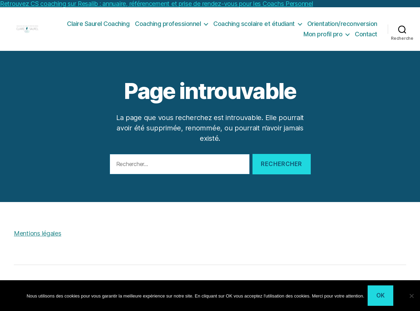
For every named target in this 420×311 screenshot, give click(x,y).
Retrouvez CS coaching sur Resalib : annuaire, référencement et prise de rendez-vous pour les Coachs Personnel (156, 3)
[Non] (411, 295)
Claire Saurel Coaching (98, 27)
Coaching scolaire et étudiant (254, 27)
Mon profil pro (322, 37)
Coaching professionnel (168, 27)
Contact (366, 37)
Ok (380, 295)
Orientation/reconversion (342, 27)
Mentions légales (37, 240)
